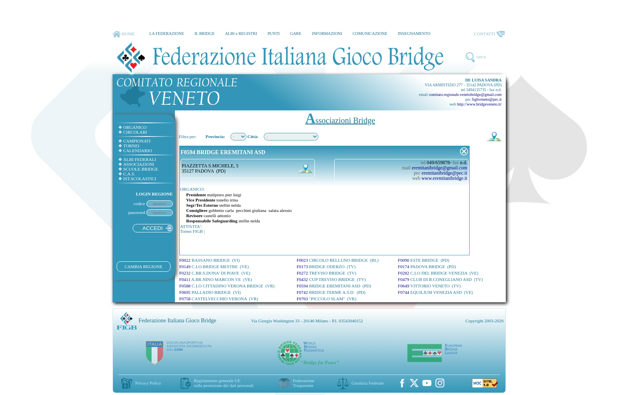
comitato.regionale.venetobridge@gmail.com (465, 94)
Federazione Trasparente (303, 383)
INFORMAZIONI (327, 33)
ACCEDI (156, 228)
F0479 (440, 279)
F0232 (214, 273)
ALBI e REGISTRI (241, 33)
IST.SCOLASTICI (137, 178)
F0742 (331, 292)
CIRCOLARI (132, 132)
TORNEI (129, 145)
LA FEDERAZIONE (166, 33)
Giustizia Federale (367, 383)
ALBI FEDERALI (137, 159)
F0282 (438, 273)
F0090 (424, 260)
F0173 (326, 266)
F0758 (218, 298)
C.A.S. (127, 173)
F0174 (427, 266)
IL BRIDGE (205, 33)
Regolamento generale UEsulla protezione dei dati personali (223, 383)
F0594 (334, 285)
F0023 (338, 260)
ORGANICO (132, 127)
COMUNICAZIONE (370, 33)
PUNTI (273, 33)
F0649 (429, 285)
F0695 (210, 292)
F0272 (326, 273)
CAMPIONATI (134, 140)
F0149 (214, 266)
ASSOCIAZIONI (136, 164)
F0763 (326, 298)
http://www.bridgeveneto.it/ (479, 104)
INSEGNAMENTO (414, 33)
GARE (296, 33)
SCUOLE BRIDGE (138, 169)
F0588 (227, 285)
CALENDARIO (135, 150)
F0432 (331, 279)
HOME (124, 34)
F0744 (435, 292)
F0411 (215, 279)
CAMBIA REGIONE (143, 266)
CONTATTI (489, 34)
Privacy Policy (148, 383)
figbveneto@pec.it (487, 99)
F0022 (209, 260)
